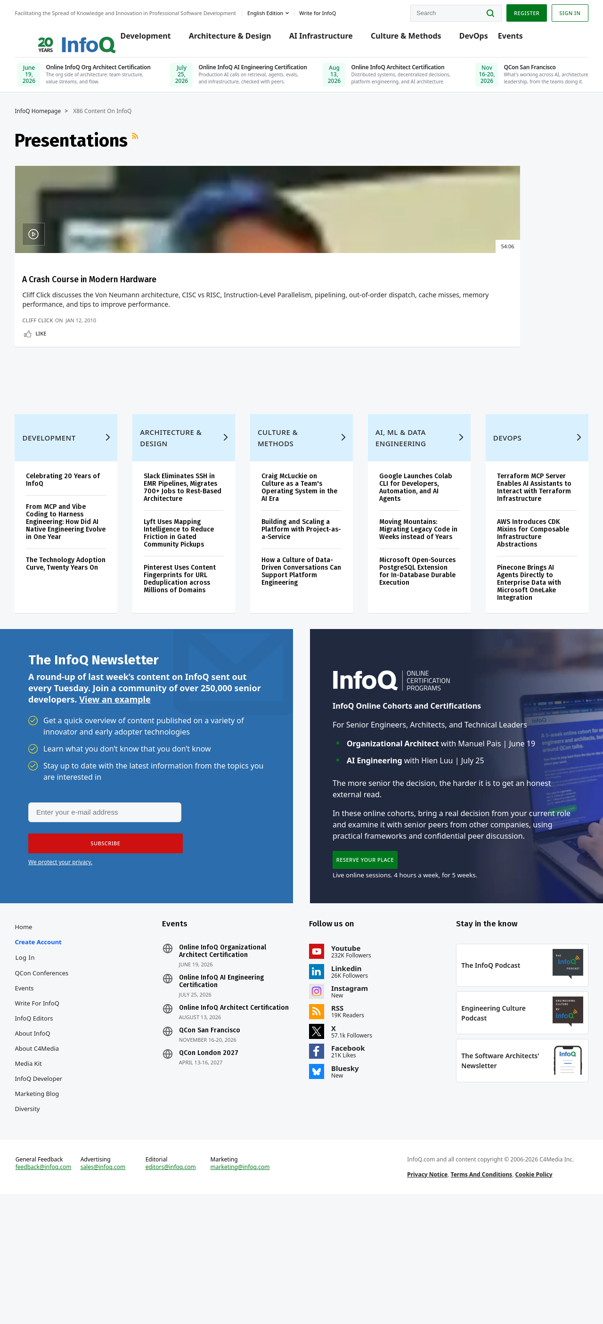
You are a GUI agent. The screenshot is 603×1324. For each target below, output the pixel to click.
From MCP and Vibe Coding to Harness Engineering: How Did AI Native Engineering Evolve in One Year (76, 616)
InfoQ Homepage (51, 121)
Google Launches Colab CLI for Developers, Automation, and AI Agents (412, 582)
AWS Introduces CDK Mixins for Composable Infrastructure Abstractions (525, 628)
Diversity (40, 1218)
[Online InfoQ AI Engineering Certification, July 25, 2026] (252, 77)
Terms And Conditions (477, 1297)
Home (37, 1036)
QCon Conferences (55, 1083)
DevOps (472, 38)
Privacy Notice (423, 1297)
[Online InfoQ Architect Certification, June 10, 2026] (404, 77)
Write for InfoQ (50, 1113)
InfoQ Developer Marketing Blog (52, 1196)
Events (509, 38)
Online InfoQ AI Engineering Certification (228, 1091)
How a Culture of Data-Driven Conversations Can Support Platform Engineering (300, 666)
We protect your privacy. (60, 965)
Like (54, 405)
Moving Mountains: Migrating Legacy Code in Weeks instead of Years (411, 628)
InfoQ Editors (47, 1128)
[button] (102, 946)
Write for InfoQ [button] (331, 11)
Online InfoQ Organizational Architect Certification (229, 1061)
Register (513, 11)
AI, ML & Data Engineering (398, 532)
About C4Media (50, 1158)
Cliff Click (51, 391)
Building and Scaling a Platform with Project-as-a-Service (299, 624)
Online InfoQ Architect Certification (220, 1121)
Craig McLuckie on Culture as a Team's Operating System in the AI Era (296, 582)
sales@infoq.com (113, 1290)
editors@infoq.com (178, 1290)
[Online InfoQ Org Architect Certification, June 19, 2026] (99, 77)
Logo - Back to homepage (67, 34)
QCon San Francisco (216, 1148)
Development (144, 38)
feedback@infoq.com (57, 1297)
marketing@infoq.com (244, 1290)
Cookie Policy (529, 1297)
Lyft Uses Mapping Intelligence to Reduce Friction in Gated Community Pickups (187, 628)
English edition (279, 11)
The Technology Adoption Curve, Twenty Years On (77, 662)
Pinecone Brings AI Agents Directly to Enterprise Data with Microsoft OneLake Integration (521, 677)
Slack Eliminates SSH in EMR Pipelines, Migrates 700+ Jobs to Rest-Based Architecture (188, 582)
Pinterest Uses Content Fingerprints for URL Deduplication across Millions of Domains (188, 673)
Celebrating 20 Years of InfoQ (77, 574)
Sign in (556, 11)
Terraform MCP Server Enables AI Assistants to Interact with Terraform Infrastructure (526, 582)
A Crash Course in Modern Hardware (74, 296)
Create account (51, 1051)
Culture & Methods (405, 38)
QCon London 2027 (215, 1170)
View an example (114, 801)
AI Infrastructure (319, 38)
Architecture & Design (228, 38)
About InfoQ (46, 1143)
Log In (39, 1067)
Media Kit (41, 1173)
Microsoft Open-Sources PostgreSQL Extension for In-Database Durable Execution (408, 677)
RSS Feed (149, 150)
